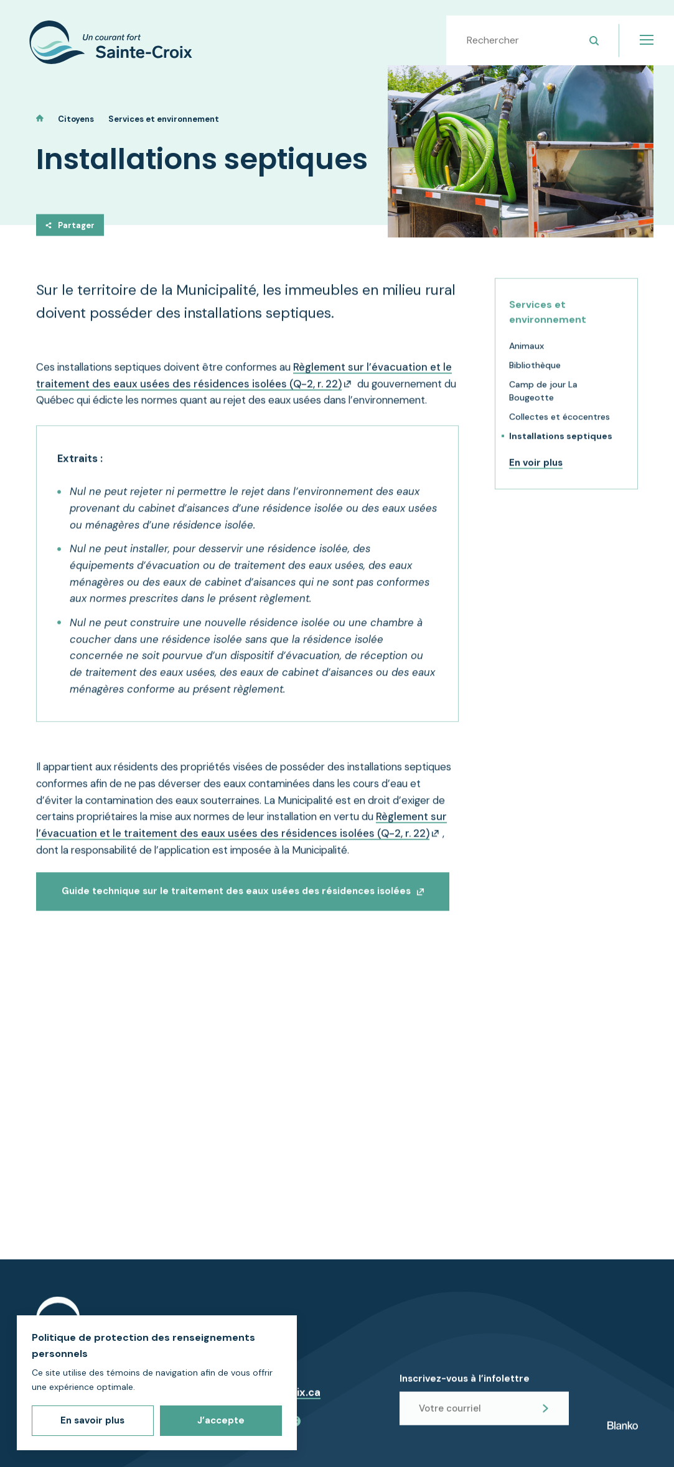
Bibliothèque (535, 376)
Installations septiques (560, 447)
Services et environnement (163, 119)
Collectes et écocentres (559, 427)
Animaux (526, 356)
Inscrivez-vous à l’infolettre (465, 1387)
